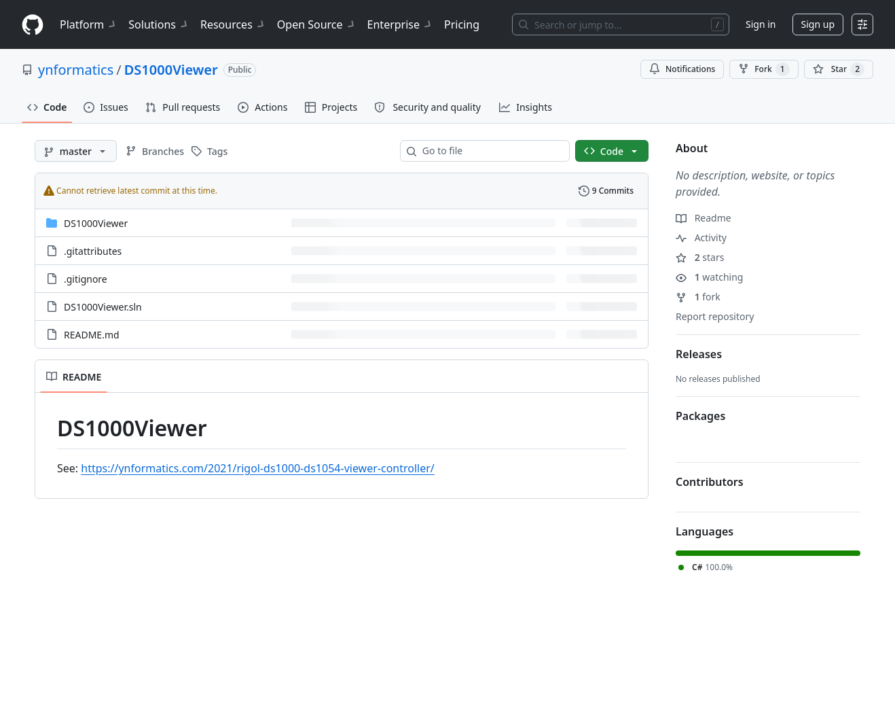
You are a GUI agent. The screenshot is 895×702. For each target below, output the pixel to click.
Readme (703, 217)
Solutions (158, 24)
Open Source (317, 24)
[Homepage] (32, 25)
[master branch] (76, 151)
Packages (700, 415)
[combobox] (490, 151)
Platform (88, 24)
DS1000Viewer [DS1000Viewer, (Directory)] (96, 223)
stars (700, 257)
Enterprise (400, 24)
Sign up (818, 24)
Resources (233, 24)
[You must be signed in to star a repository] (838, 69)
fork (698, 296)
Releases (699, 354)
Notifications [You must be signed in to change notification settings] (682, 69)
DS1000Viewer (171, 69)
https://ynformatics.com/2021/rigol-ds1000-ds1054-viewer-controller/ (258, 468)
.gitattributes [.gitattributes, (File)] (93, 251)
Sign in (760, 24)
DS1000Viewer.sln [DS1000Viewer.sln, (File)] (103, 306)
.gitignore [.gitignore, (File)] (85, 279)
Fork (763, 69)
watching (709, 276)
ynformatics (75, 69)
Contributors (710, 481)
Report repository (715, 316)
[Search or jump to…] (621, 24)
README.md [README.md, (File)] (92, 334)
